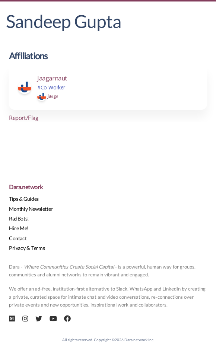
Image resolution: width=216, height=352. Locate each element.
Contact (17, 238)
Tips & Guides (24, 199)
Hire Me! (19, 228)
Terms (38, 248)
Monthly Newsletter (31, 209)
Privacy (17, 248)
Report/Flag (23, 117)
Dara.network (25, 186)
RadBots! (19, 218)
